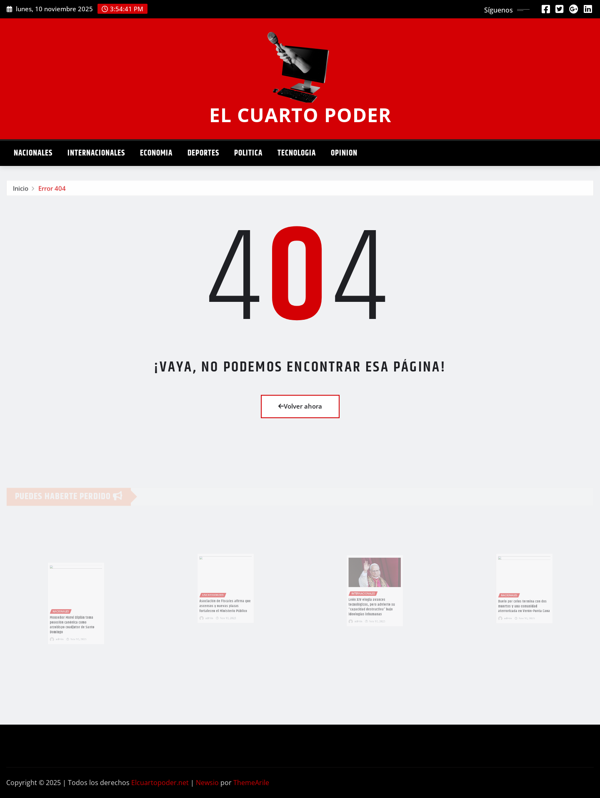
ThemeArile (251, 782)
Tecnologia (297, 153)
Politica (248, 153)
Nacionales (33, 153)
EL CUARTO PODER (300, 115)
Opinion (344, 153)
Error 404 (52, 190)
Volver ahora (300, 406)
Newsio (207, 782)
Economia (156, 153)
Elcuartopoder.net (160, 782)
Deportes (203, 153)
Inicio (20, 190)
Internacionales (96, 153)
